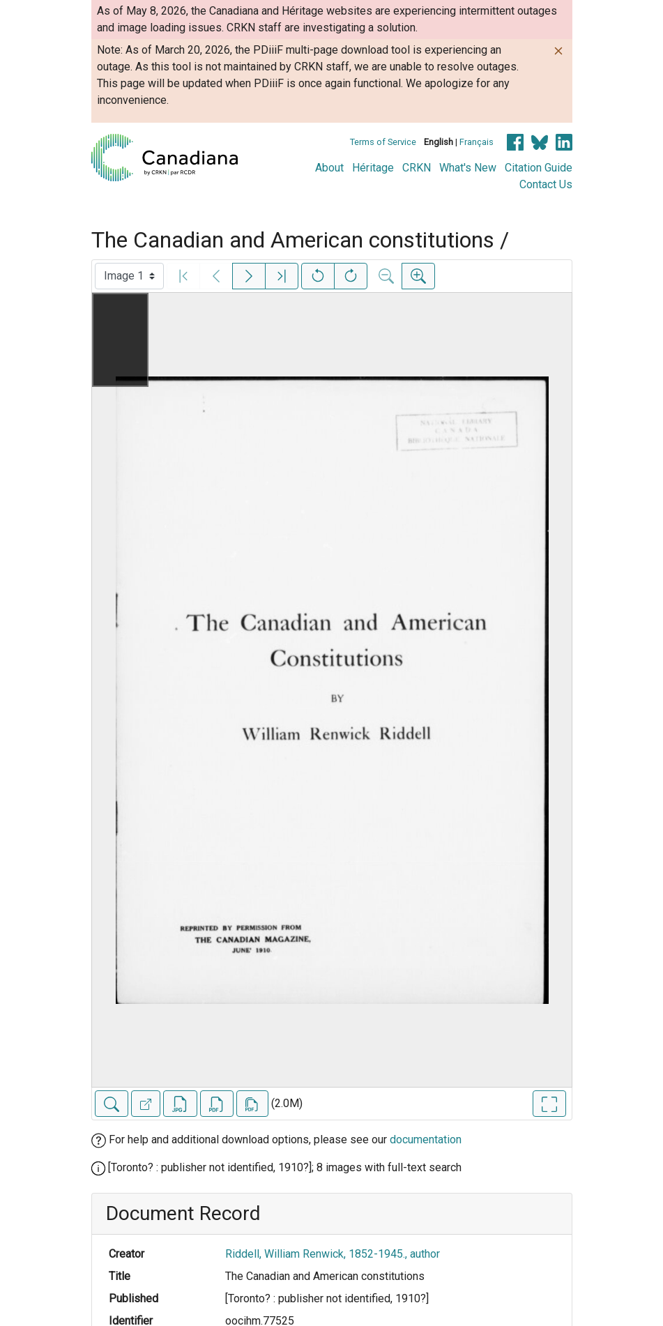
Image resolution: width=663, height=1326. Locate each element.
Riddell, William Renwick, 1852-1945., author (332, 1253)
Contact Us (545, 184)
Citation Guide (538, 167)
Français (476, 142)
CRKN (416, 167)
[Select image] (129, 276)
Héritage (373, 167)
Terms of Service (383, 142)
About (329, 167)
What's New (467, 167)
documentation (426, 1139)
